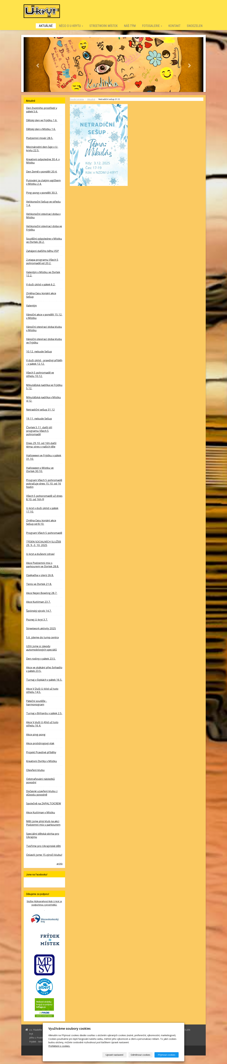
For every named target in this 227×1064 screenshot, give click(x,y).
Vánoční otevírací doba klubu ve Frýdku (44, 340)
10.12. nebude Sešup (39, 351)
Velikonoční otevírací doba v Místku (43, 215)
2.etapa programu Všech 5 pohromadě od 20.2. (42, 261)
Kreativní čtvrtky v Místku (41, 761)
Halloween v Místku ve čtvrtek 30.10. (40, 469)
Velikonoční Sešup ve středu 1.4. (43, 203)
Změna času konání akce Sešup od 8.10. (41, 522)
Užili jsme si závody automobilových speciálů (41, 647)
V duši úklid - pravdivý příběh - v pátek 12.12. (44, 362)
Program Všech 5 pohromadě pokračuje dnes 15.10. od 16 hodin (44, 483)
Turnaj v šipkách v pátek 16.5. (44, 679)
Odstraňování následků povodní (40, 780)
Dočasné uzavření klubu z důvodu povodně (42, 792)
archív (60, 863)
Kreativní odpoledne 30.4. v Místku (43, 161)
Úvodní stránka (77, 99)
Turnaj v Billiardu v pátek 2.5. (44, 713)
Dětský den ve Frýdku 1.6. (41, 120)
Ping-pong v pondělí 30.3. (42, 192)
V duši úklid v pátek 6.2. (40, 284)
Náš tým (130, 26)
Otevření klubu (35, 770)
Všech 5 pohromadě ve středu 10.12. (40, 374)
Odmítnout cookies (140, 1054)
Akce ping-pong (35, 734)
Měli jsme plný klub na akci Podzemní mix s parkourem (43, 822)
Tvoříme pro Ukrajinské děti (43, 846)
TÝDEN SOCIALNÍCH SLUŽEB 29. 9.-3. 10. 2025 (43, 543)
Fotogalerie (152, 26)
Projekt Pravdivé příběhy (41, 752)
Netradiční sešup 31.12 (40, 409)
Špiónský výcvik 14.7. (39, 611)
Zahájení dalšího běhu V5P (42, 251)
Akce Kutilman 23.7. (38, 602)
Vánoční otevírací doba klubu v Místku (44, 328)
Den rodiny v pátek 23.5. (41, 658)
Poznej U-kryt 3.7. (37, 619)
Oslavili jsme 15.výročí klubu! (44, 855)
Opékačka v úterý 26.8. (40, 575)
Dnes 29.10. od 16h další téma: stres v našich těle (41, 444)
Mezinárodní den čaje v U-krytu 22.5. (42, 148)
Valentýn (31, 305)
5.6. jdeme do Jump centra (42, 637)
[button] (37, 64)
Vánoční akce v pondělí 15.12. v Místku (44, 316)
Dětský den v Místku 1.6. (41, 129)
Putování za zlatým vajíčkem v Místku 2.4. (43, 182)
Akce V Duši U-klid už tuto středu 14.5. (42, 690)
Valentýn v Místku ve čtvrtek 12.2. (43, 273)
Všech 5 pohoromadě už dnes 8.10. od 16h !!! (44, 497)
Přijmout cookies (166, 1054)
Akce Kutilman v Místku (40, 812)
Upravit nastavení (114, 1054)
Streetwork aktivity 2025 (41, 628)
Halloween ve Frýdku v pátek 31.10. (43, 457)
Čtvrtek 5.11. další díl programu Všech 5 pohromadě (39, 431)
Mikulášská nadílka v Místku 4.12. (43, 399)
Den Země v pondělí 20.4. (41, 171)
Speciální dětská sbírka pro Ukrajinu (42, 835)
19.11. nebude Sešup (39, 418)
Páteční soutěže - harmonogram (36, 702)
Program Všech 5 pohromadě (44, 533)
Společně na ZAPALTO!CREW (43, 803)
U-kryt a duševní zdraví (40, 554)
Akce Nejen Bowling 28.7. (41, 593)
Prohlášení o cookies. (59, 1045)
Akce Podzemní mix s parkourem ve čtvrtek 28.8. (42, 564)
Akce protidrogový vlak (40, 743)
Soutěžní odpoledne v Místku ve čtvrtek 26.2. (44, 240)
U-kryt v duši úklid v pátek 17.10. (42, 509)
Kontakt (174, 26)
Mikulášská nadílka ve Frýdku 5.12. (44, 386)
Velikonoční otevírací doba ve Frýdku (44, 227)
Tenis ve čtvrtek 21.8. (39, 584)
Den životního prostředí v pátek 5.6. (41, 109)
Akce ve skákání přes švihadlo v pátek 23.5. (44, 669)
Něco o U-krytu (71, 26)
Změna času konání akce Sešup (41, 294)
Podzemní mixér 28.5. (39, 138)
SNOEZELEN (195, 26)
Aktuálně (46, 26)
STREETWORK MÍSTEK (103, 26)
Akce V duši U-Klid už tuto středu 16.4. (42, 723)
